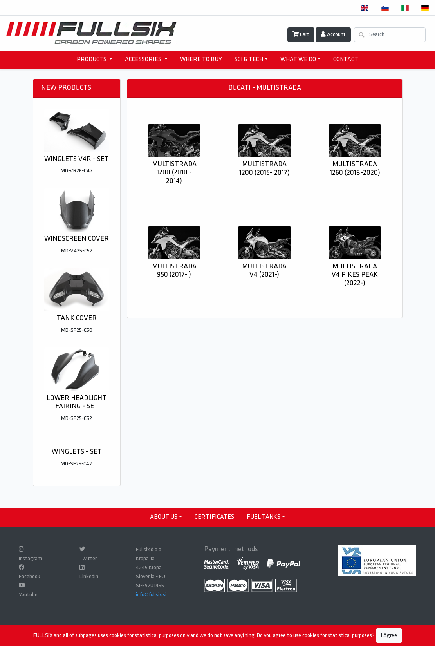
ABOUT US (163, 517)
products (92, 59)
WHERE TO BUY (201, 59)
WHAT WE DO (298, 59)
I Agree (389, 636)
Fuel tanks (263, 517)
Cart (300, 34)
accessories (143, 59)
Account (333, 34)
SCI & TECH (249, 59)
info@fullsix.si (151, 595)
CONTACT (345, 59)
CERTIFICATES (214, 517)
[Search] (390, 34)
